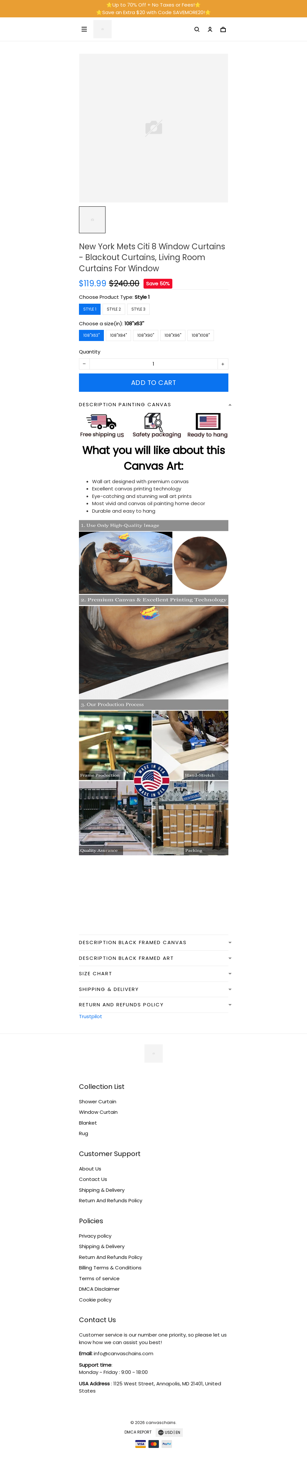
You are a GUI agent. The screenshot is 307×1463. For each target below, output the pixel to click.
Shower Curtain (97, 1101)
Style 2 (114, 309)
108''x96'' (172, 335)
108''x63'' (134, 323)
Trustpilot (90, 1016)
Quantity (89, 351)
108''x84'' (118, 335)
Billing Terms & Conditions (110, 1267)
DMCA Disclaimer (99, 1288)
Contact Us (93, 1179)
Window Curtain (98, 1112)
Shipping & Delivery (102, 1190)
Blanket (88, 1122)
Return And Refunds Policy (110, 1200)
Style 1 (142, 297)
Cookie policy (95, 1299)
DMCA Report (138, 1432)
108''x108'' (201, 335)
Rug (83, 1133)
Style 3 (138, 309)
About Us (90, 1168)
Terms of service (99, 1278)
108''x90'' (145, 335)
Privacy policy (95, 1235)
